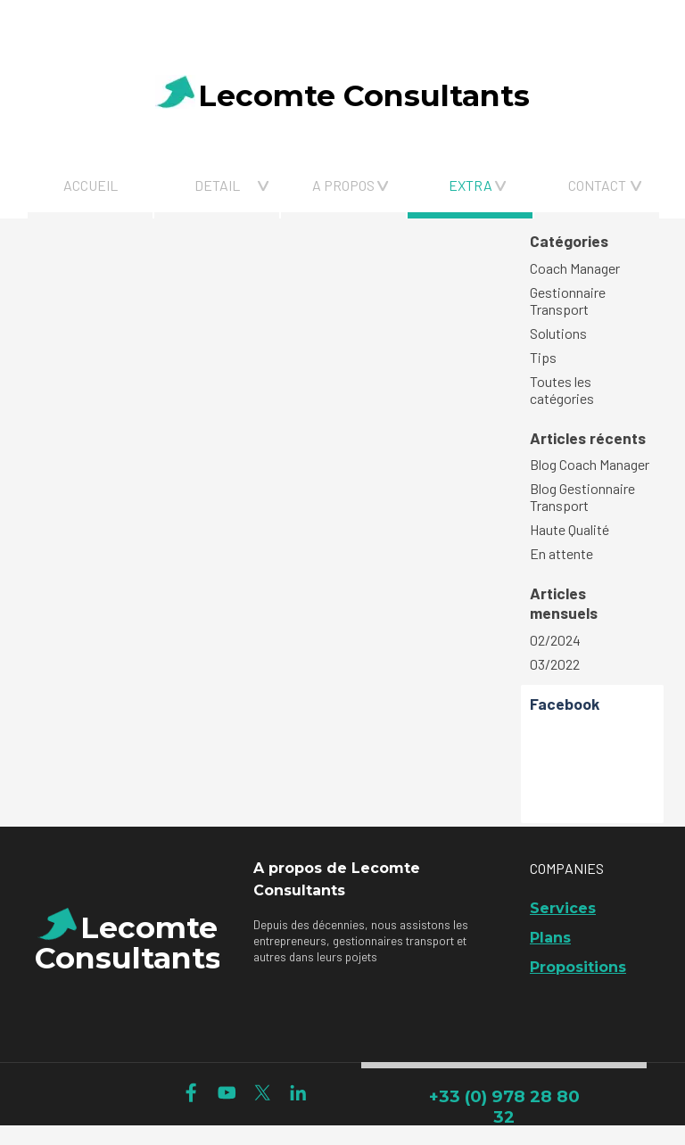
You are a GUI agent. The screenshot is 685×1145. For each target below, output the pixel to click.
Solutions (558, 333)
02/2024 (555, 639)
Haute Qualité (569, 529)
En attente (561, 553)
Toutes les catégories (562, 390)
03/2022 (555, 663)
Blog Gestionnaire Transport (582, 497)
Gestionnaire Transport (568, 300)
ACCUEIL (90, 185)
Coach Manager (575, 267)
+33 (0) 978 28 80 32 (504, 1106)
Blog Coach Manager (589, 464)
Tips (543, 357)
